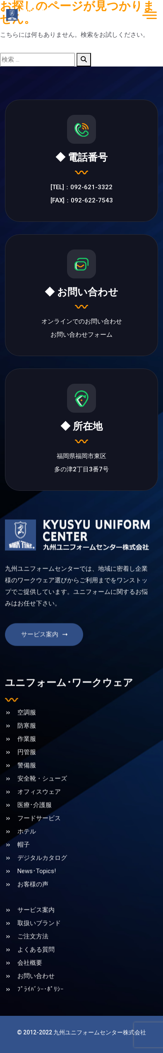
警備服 (26, 785)
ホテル (26, 851)
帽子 (23, 864)
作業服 (26, 758)
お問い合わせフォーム (81, 336)
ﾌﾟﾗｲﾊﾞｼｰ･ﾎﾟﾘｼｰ (40, 1009)
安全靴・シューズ (42, 798)
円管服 (26, 771)
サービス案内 (45, 654)
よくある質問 (36, 969)
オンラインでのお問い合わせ (81, 322)
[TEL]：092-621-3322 (81, 188)
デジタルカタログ (42, 877)
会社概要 (29, 982)
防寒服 (26, 745)
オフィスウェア (39, 811)
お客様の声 (32, 904)
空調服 (26, 732)
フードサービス (39, 837)
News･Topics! (36, 890)
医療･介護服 (34, 824)
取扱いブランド (39, 942)
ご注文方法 (32, 956)
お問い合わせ (36, 995)
